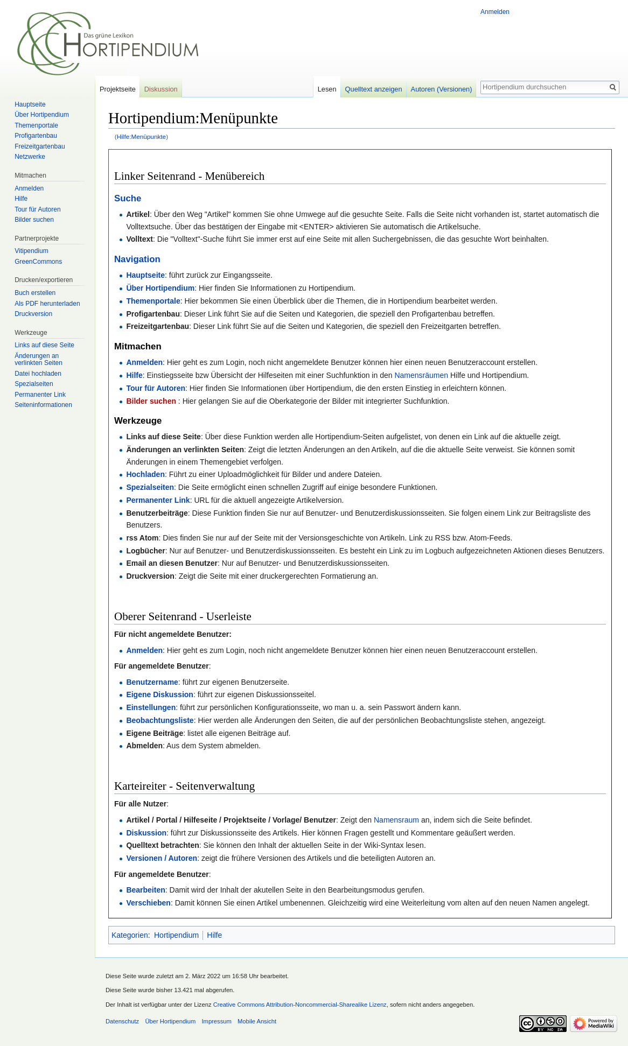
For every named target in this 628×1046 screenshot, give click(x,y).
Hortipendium (176, 935)
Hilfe (134, 375)
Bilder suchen (152, 401)
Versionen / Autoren (161, 858)
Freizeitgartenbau (40, 146)
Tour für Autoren (155, 388)
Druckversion (33, 314)
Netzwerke (30, 156)
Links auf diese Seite (44, 345)
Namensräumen (421, 375)
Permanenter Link (158, 500)
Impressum (216, 1021)
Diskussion (146, 833)
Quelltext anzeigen (373, 89)
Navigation (137, 259)
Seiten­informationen (43, 405)
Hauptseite (145, 275)
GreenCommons (38, 261)
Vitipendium (31, 251)
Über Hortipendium (160, 288)
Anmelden (144, 362)
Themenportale (153, 301)
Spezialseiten (150, 487)
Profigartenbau (36, 135)
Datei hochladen (38, 373)
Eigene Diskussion (159, 694)
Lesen (327, 89)
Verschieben (148, 902)
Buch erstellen (35, 293)
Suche (127, 198)
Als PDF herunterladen (47, 303)
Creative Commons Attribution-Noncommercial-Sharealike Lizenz (300, 1004)
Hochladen (145, 474)
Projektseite (118, 89)
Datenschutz (122, 1021)
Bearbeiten (145, 890)
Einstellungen (151, 707)
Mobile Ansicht (257, 1021)
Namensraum (396, 820)
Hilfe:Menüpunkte (141, 136)
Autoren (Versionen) (441, 89)
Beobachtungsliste (159, 720)
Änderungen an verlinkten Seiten (38, 359)
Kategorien (129, 935)
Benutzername (152, 682)
